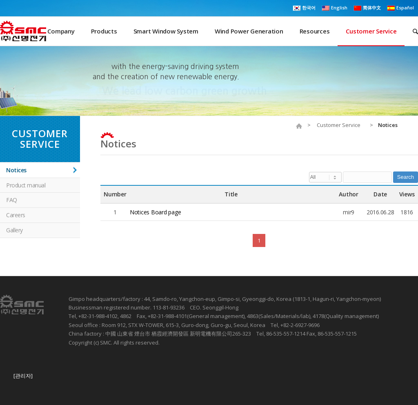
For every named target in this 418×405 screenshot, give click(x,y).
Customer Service (338, 125)
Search (405, 177)
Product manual (25, 185)
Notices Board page (155, 212)
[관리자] (23, 375)
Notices (118, 143)
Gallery (14, 230)
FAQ (11, 200)
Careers (15, 215)
